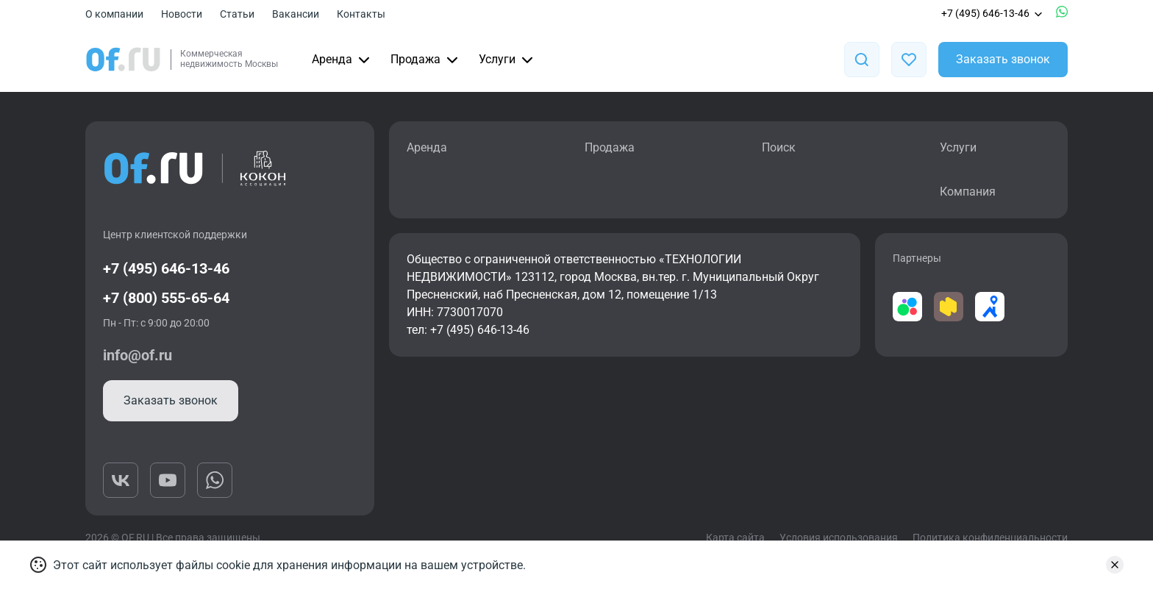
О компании (114, 14)
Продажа (425, 59)
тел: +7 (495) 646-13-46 (468, 330)
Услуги (507, 59)
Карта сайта (735, 537)
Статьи (237, 14)
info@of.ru (137, 355)
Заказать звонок (1003, 59)
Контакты (361, 14)
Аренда (342, 59)
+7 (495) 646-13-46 (992, 13)
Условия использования (838, 537)
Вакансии (295, 14)
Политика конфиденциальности (990, 537)
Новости (181, 14)
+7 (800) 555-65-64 (166, 298)
